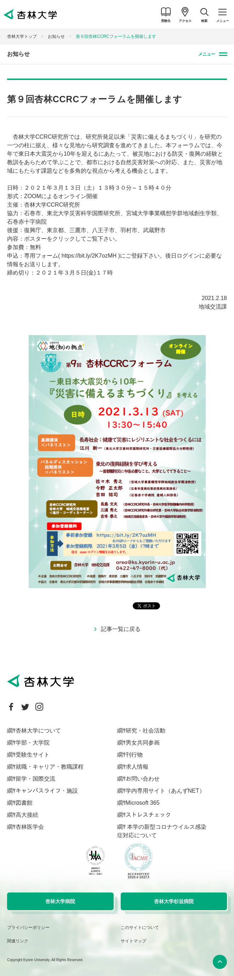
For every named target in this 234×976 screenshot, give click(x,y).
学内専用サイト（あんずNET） (165, 791)
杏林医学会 (30, 827)
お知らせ (56, 36)
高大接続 (27, 815)
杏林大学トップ (22, 36)
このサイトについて (140, 927)
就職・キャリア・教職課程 (50, 767)
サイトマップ (133, 940)
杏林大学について (38, 731)
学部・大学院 (33, 743)
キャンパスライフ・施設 (47, 791)
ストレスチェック (148, 815)
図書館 (24, 803)
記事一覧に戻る (121, 629)
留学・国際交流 (35, 779)
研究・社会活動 (145, 731)
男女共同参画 (143, 743)
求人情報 (137, 767)
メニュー (206, 54)
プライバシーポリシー (28, 927)
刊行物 (134, 755)
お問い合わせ (143, 779)
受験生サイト (33, 755)
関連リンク (17, 940)
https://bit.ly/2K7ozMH (89, 256)
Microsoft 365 (143, 803)
